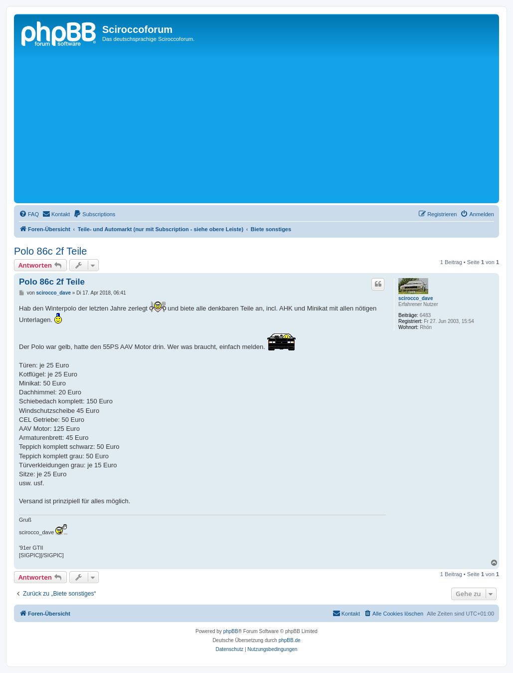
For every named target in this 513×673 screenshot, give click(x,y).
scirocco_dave (415, 298)
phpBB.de (290, 640)
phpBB (230, 631)
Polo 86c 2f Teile (50, 251)
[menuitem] (29, 214)
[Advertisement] (256, 126)
